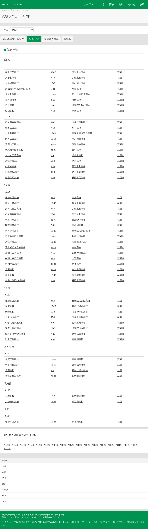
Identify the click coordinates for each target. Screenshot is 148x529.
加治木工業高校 (13, 155)
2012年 (111, 445)
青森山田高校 (12, 144)
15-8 (53, 311)
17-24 (53, 133)
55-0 (53, 317)
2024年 (15, 445)
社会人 (5, 489)
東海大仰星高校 (13, 208)
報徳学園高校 (12, 197)
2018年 (63, 445)
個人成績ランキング (13, 39)
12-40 (53, 275)
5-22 (53, 88)
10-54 (53, 138)
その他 (131, 4)
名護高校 (76, 88)
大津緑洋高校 (12, 83)
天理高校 (9, 269)
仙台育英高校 (12, 133)
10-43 (53, 203)
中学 (4, 495)
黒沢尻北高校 (78, 166)
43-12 (53, 247)
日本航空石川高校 (81, 94)
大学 (102, 4)
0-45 (53, 166)
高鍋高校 (76, 100)
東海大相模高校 (80, 253)
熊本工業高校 (12, 128)
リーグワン (89, 4)
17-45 (53, 401)
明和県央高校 (78, 144)
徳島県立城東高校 (14, 150)
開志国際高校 (78, 138)
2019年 (55, 445)
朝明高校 (9, 111)
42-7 (53, 208)
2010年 (126, 445)
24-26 (53, 150)
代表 (4, 478)
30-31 (53, 264)
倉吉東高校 (10, 100)
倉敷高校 (76, 150)
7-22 (53, 177)
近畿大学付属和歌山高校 (17, 88)
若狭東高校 (77, 155)
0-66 (53, 100)
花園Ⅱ (120, 83)
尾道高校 (76, 111)
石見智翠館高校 (13, 122)
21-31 (53, 376)
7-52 (53, 105)
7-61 (53, 225)
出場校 (32, 434)
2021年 (39, 445)
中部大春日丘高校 (14, 258)
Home (4, 10)
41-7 (53, 219)
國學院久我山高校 (81, 105)
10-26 (53, 230)
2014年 (95, 445)
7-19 (53, 128)
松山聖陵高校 (12, 177)
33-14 (53, 144)
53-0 (53, 161)
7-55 (53, 253)
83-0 (53, 172)
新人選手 (23, 434)
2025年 (7, 445)
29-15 (53, 269)
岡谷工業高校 (12, 138)
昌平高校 (76, 128)
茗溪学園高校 (12, 161)
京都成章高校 (78, 275)
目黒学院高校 (12, 172)
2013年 (103, 445)
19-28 (53, 236)
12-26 (53, 396)
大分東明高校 (78, 77)
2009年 (134, 445)
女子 (4, 501)
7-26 (53, 333)
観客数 (67, 39)
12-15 (53, 365)
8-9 (52, 322)
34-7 (53, 122)
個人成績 (13, 434)
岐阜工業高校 (12, 72)
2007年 (7, 448)
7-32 (53, 280)
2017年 (71, 445)
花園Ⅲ (120, 100)
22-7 (53, 328)
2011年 (119, 445)
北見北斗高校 (12, 94)
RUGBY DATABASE (12, 4)
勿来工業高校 (78, 172)
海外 (4, 484)
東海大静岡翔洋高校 (82, 133)
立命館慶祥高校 (80, 122)
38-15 (53, 72)
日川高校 (9, 105)
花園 (119, 72)
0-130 (53, 77)
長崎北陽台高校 (80, 236)
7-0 (52, 155)
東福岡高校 (77, 225)
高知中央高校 (78, 72)
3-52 (53, 339)
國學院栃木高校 (80, 242)
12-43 (53, 242)
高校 (111, 4)
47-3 (53, 197)
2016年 (79, 445)
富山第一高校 (78, 83)
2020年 (47, 445)
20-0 (53, 214)
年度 (6, 30)
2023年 (23, 445)
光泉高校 (76, 161)
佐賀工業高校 (78, 203)
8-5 (52, 370)
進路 (121, 4)
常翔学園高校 (12, 264)
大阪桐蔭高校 (12, 219)
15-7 (53, 83)
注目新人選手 (51, 39)
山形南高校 (10, 166)
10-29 (53, 94)
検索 (141, 4)
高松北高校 (10, 77)
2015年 (87, 445)
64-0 (53, 258)
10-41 (53, 421)
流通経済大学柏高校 (15, 247)
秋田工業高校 (78, 177)
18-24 (53, 359)
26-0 (53, 300)
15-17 (53, 306)
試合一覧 (34, 39)
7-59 (53, 111)
